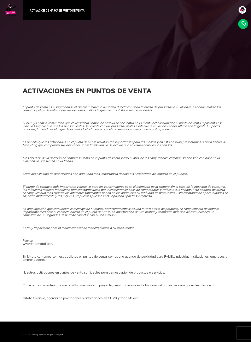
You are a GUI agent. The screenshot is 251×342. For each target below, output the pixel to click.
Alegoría (59, 334)
